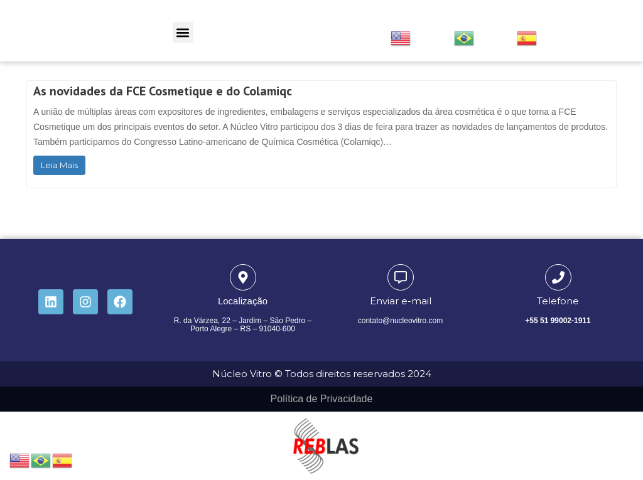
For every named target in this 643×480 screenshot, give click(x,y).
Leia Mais (59, 165)
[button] (183, 32)
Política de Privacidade (322, 398)
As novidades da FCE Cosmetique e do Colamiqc (162, 91)
